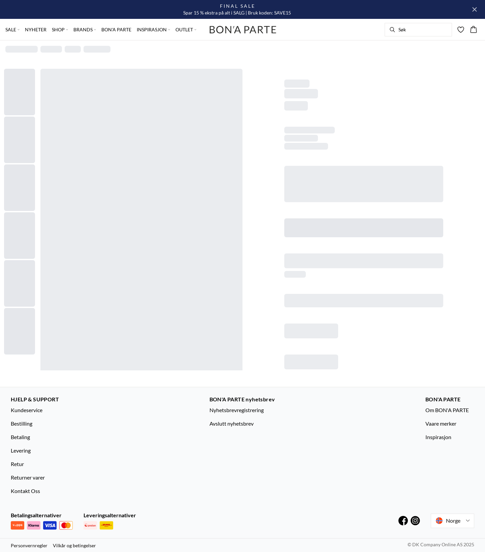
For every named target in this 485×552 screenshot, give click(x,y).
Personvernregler (29, 545)
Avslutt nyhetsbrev (231, 423)
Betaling (20, 437)
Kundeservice (26, 410)
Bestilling (21, 423)
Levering (21, 450)
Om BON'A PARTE (447, 410)
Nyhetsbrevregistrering (236, 410)
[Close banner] (475, 9)
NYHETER (35, 29)
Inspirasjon (438, 437)
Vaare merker (440, 423)
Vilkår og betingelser (74, 545)
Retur (17, 464)
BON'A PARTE (116, 29)
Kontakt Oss (25, 491)
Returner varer (28, 477)
